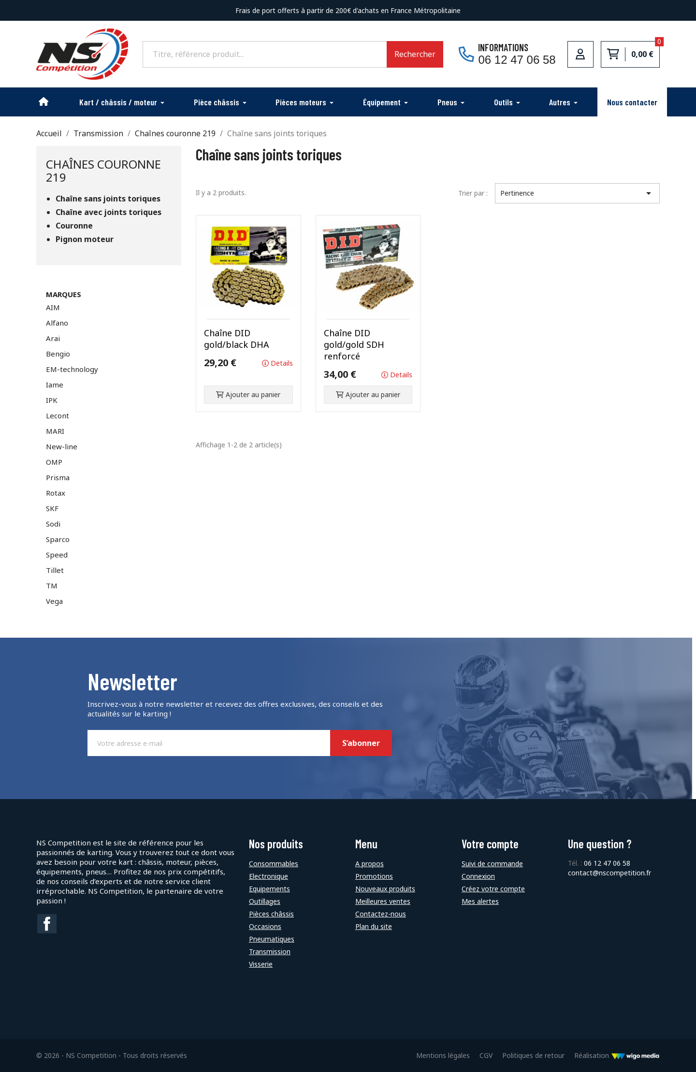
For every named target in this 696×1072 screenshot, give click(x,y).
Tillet (55, 570)
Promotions (374, 876)
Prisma (58, 477)
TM (52, 585)
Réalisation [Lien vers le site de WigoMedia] (617, 1055)
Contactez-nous (380, 913)
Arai (53, 338)
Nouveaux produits (385, 888)
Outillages (264, 901)
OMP (54, 462)
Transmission (269, 951)
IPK (52, 400)
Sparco (58, 539)
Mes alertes (480, 901)
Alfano (57, 323)
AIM (53, 307)
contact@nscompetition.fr (609, 872)
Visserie (261, 964)
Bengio (58, 353)
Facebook (47, 923)
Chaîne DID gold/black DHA (236, 338)
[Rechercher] (265, 54)
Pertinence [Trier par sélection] (577, 193)
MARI (55, 431)
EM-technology (72, 369)
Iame (54, 384)
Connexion (478, 876)
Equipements (269, 888)
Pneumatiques (271, 938)
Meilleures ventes (382, 901)
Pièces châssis (271, 913)
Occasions (265, 926)
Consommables (273, 863)
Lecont (57, 415)
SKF (52, 508)
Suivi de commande (492, 863)
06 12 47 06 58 (607, 863)
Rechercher (414, 54)
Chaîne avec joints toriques (108, 212)
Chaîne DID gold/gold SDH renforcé (354, 344)
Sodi (53, 524)
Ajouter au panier (248, 394)
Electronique (268, 876)
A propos (369, 863)
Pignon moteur (85, 239)
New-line (61, 446)
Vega (54, 601)
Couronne (74, 226)
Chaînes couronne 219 (103, 170)
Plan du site (373, 926)
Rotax (55, 493)
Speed (57, 554)
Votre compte (490, 844)
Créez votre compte (493, 888)
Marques (63, 294)
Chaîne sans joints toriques (108, 199)
